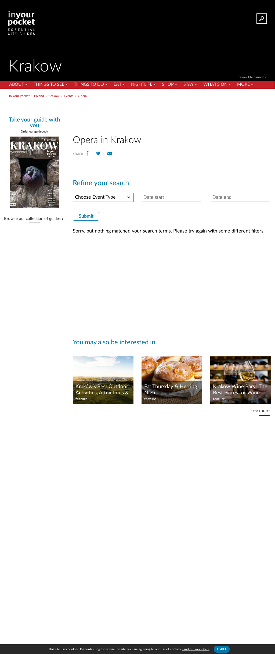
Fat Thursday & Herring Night (170, 389)
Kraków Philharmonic (252, 77)
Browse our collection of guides (32, 219)
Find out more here (195, 649)
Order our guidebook (34, 131)
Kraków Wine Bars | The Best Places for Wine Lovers (240, 390)
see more (260, 410)
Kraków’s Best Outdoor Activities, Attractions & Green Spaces (102, 390)
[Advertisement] (137, 111)
